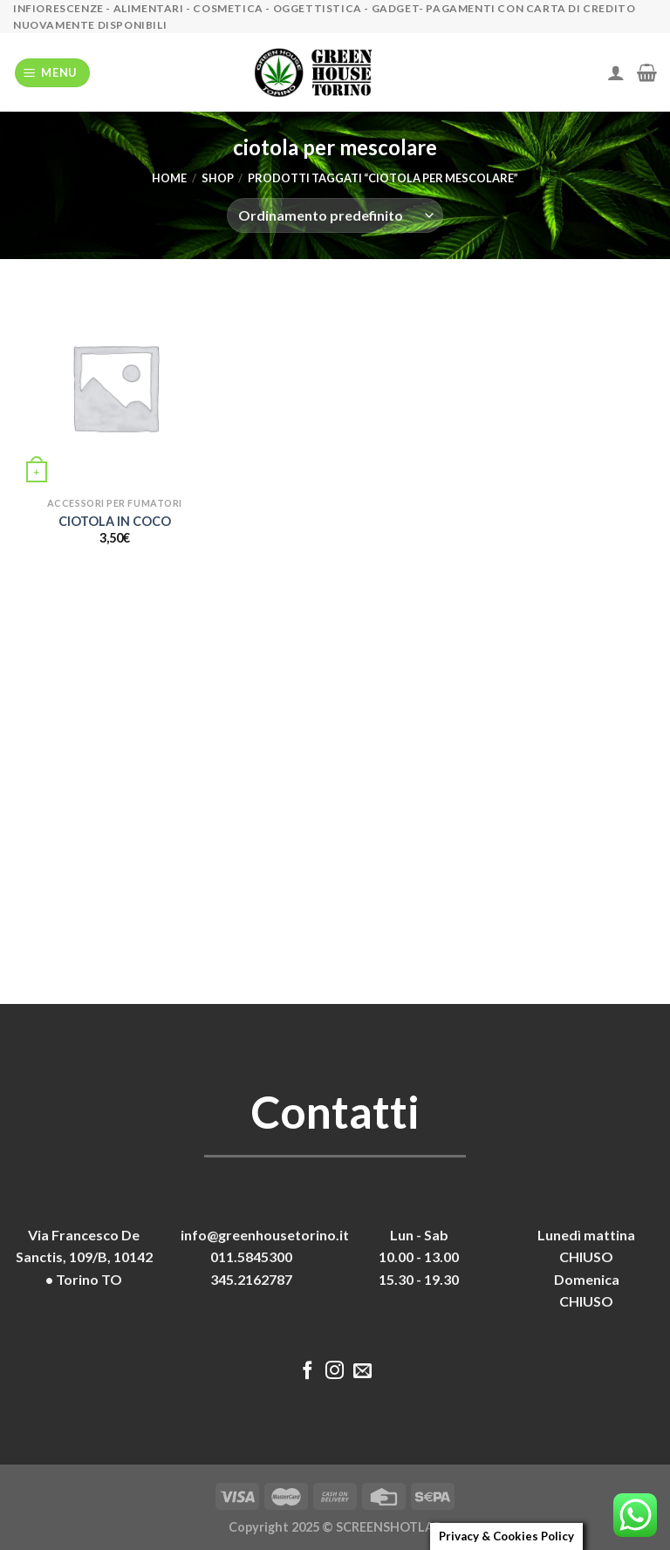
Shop (218, 178)
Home (169, 178)
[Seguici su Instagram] (334, 1372)
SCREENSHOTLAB (388, 1526)
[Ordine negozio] (334, 215)
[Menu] (53, 72)
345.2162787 (251, 1279)
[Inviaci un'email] (362, 1372)
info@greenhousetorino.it (265, 1234)
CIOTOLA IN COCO (114, 521)
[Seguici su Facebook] (307, 1372)
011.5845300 (251, 1256)
